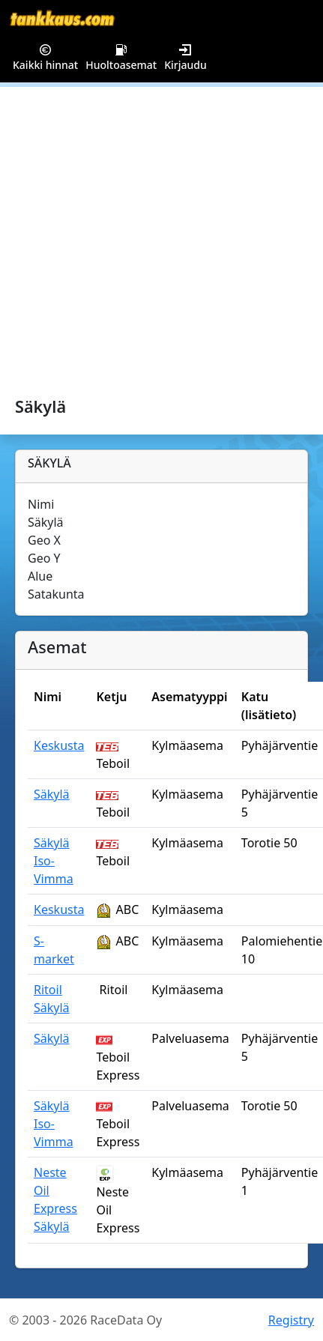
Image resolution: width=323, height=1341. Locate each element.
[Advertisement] (140, 234)
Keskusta (59, 745)
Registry (291, 1320)
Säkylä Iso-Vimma (53, 861)
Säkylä (52, 794)
